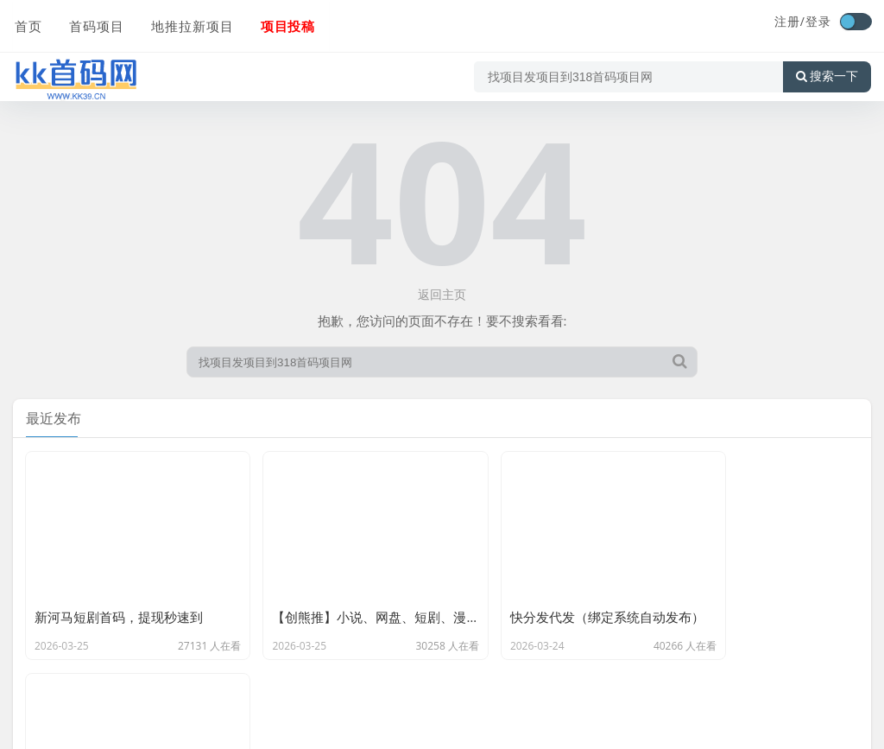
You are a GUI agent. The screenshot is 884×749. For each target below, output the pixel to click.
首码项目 (94, 23)
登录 (818, 21)
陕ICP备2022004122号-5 (559, 727)
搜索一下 (827, 72)
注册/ (789, 21)
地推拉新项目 (189, 23)
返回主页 (442, 294)
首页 (27, 23)
